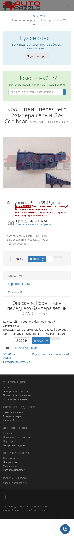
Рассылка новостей (14, 470)
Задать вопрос (37, 56)
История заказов (12, 462)
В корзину (37, 259)
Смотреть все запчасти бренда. (34, 224)
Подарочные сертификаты (18, 437)
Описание (15, 275)
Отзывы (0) (15, 292)
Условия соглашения (15, 399)
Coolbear (31, 348)
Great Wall (17, 348)
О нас (6, 387)
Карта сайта (10, 420)
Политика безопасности (17, 395)
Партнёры (9, 441)
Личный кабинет (12, 458)
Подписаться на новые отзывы (50, 354)
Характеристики (19, 284)
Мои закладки (11, 466)
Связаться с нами (13, 412)
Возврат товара (12, 416)
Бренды (7, 433)
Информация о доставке (17, 391)
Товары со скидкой (14, 445)
